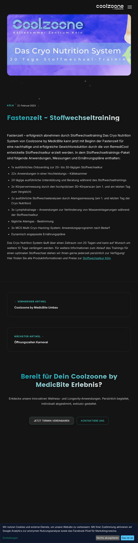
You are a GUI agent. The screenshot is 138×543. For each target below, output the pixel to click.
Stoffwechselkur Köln (97, 258)
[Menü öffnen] (130, 7)
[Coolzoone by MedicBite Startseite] (110, 7)
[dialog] (69, 533)
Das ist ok (127, 537)
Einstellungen (10, 537)
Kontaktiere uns (92, 420)
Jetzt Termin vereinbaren (51, 420)
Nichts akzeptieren (108, 537)
